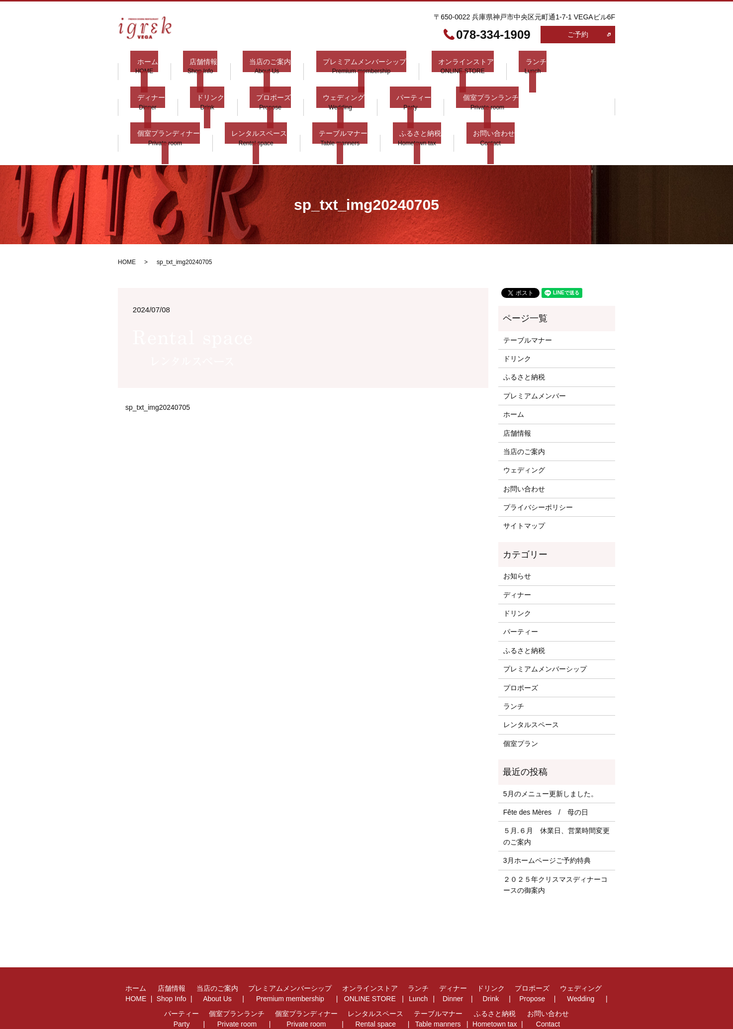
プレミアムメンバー (534, 357)
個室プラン (520, 705)
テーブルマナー (154, 112)
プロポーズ (200, 88)
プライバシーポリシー (538, 469)
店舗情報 (190, 66)
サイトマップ (524, 487)
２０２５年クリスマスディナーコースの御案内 (555, 846)
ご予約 (577, 34)
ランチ (495, 66)
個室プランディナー (482, 88)
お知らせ (517, 538)
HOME (127, 223)
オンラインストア (432, 66)
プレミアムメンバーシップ (337, 66)
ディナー (545, 66)
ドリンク (144, 88)
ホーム (140, 66)
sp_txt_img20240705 (157, 369)
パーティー (327, 88)
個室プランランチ (398, 88)
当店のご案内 (250, 66)
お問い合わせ (292, 112)
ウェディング (264, 88)
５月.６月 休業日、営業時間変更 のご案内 (556, 797)
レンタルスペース (566, 88)
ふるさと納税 (225, 112)
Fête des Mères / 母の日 (545, 773)
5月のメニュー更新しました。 (550, 755)
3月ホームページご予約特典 (547, 822)
